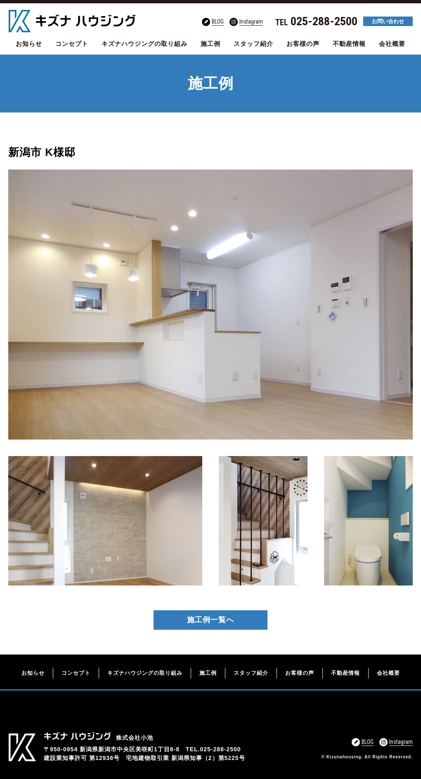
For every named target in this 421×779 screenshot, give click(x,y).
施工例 (210, 43)
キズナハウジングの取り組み (144, 43)
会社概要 (392, 43)
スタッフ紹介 (253, 43)
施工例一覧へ (210, 620)
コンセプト (71, 43)
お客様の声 (302, 43)
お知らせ (29, 43)
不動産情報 (349, 43)
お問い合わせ (388, 21)
